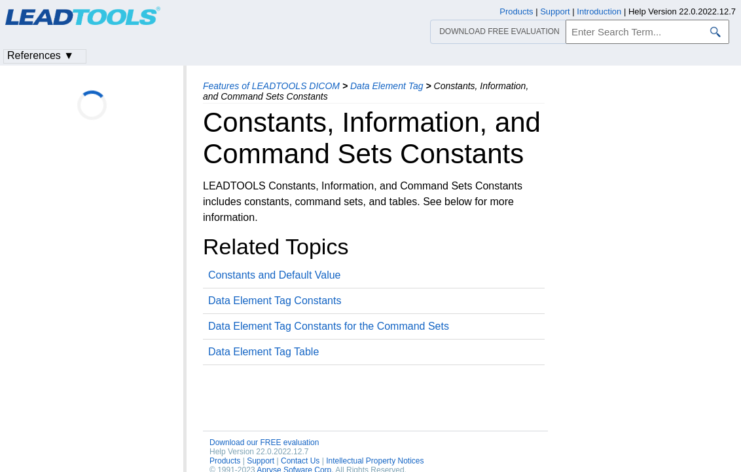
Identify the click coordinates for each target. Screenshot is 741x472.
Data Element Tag (387, 86)
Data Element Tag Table (263, 351)
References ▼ (40, 55)
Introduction (599, 11)
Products (224, 460)
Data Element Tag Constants (274, 300)
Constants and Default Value (274, 275)
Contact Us (300, 460)
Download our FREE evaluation (264, 442)
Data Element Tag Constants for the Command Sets (328, 326)
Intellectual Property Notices (375, 460)
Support (260, 460)
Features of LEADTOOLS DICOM (271, 86)
